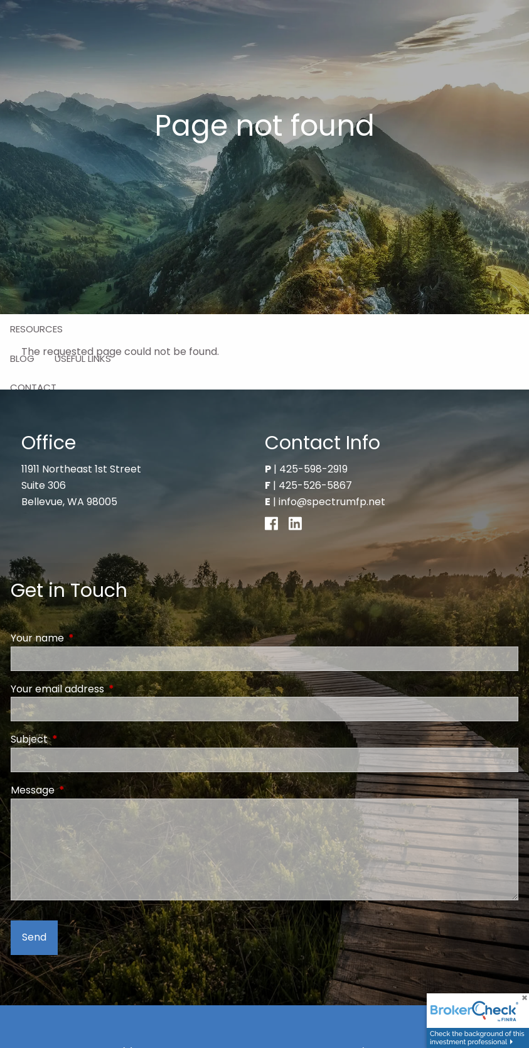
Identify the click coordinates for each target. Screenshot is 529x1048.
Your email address (108, 689)
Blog (22, 358)
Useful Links (83, 358)
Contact (33, 387)
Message (83, 790)
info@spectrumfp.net (332, 501)
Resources (36, 329)
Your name (87, 638)
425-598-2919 (313, 469)
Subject (79, 739)
